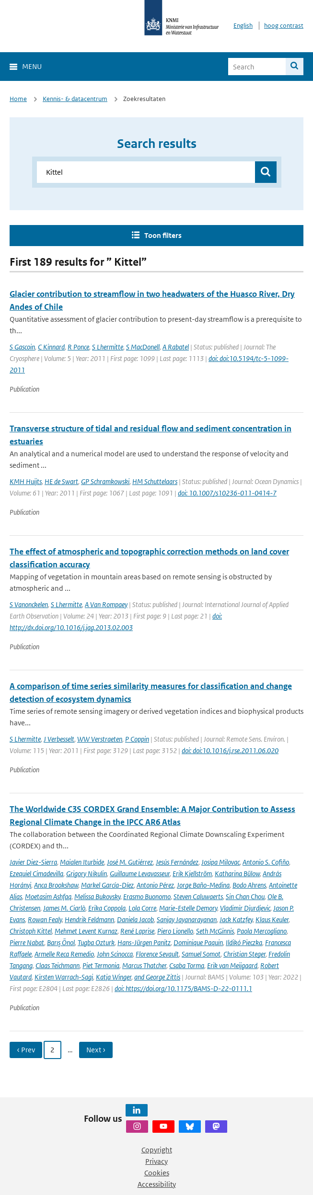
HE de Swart (61, 481)
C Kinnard (51, 346)
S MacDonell (143, 346)
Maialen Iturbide (82, 862)
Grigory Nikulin (86, 873)
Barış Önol (61, 942)
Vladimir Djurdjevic (245, 908)
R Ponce (78, 346)
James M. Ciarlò (64, 908)
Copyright (156, 1149)
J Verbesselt (59, 739)
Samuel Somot (201, 953)
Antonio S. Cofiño (266, 862)
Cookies (156, 1172)
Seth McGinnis (215, 931)
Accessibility (157, 1184)
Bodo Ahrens (249, 885)
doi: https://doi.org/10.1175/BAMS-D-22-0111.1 (183, 988)
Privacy (156, 1161)
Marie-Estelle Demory (188, 908)
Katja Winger (113, 976)
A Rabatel (175, 346)
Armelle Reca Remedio (64, 953)
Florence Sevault (157, 953)
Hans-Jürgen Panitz (144, 942)
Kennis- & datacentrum (75, 99)
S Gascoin (22, 346)
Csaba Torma (186, 965)
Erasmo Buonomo (147, 896)
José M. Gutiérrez (130, 862)
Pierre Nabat (27, 942)
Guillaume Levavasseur (140, 873)
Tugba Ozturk (96, 942)
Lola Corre (142, 908)
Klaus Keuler (272, 919)
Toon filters (163, 235)
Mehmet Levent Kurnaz (86, 931)
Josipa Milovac (220, 862)
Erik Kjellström (192, 873)
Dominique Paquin (198, 942)
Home (18, 99)
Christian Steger (244, 953)
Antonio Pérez (155, 885)
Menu (32, 66)
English (243, 26)
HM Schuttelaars (154, 481)
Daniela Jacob (135, 919)
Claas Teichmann (57, 965)
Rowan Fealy (45, 919)
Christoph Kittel (31, 931)
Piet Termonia (100, 965)
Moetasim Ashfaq (48, 896)
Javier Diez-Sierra (33, 862)
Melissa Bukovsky (97, 896)
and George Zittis (157, 976)
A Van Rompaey (106, 604)
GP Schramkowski (105, 481)
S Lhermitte (107, 346)
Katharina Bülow (237, 873)
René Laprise (137, 931)
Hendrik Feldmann (89, 919)
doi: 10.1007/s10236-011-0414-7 (227, 492)
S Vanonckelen (29, 604)
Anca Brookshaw (56, 885)
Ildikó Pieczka (244, 942)
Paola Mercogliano (262, 931)
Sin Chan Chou (245, 896)
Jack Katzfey (236, 919)
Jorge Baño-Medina (203, 885)
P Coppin (137, 739)
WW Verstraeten (99, 739)
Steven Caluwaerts (198, 896)
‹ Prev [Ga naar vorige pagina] (26, 1049)
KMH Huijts (26, 481)
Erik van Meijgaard (232, 965)
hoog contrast (283, 26)
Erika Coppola (107, 908)
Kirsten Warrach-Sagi (64, 976)
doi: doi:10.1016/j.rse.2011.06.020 (230, 750)
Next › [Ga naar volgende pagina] (95, 1049)
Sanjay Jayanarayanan (187, 919)
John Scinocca (115, 953)
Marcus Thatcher (144, 965)
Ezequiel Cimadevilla (36, 873)
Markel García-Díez (107, 885)
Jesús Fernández (177, 862)
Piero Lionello (175, 931)
